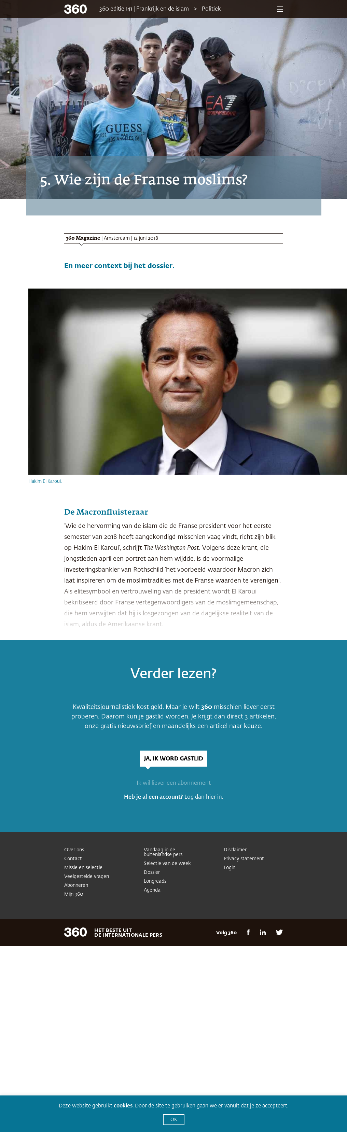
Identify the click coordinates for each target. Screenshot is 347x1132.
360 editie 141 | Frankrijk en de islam (144, 9)
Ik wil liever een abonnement (174, 783)
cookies (123, 1105)
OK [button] (173, 1120)
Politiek (211, 9)
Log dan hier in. (203, 797)
